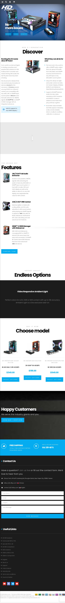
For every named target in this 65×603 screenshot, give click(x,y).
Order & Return (6, 568)
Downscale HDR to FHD (9, 541)
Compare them (9, 251)
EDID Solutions (6, 550)
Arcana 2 (9, 85)
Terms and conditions (9, 574)
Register (4, 559)
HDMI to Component (8, 555)
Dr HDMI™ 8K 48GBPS (33, 365)
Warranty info (6, 571)
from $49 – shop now (12, 420)
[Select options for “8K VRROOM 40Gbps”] (54, 379)
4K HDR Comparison (8, 547)
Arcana (11, 87)
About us (5, 562)
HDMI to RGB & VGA (8, 553)
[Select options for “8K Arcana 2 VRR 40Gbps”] (10, 379)
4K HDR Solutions (7, 538)
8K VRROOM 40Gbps (54, 367)
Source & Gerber (7, 577)
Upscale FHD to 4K (7, 544)
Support (4, 565)
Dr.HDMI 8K (9, 100)
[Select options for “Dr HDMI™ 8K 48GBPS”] (32, 377)
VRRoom (12, 95)
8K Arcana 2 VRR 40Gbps (10, 367)
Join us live (24, 470)
